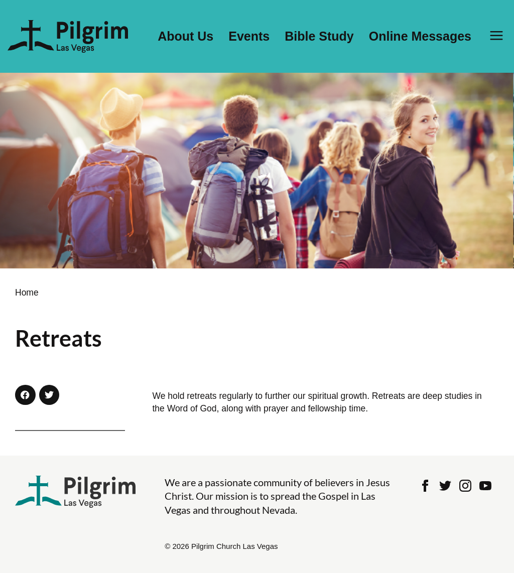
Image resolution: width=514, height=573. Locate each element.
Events (249, 36)
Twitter (445, 486)
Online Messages (420, 36)
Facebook (425, 486)
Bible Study (319, 36)
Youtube (485, 486)
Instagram (465, 486)
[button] (25, 395)
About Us (185, 36)
